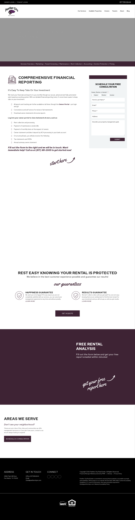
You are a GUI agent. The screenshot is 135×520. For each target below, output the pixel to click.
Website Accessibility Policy (102, 484)
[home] (11, 11)
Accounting (88, 64)
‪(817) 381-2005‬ (43, 150)
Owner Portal (64, 104)
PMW (103, 473)
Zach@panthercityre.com (33, 480)
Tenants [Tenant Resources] (114, 11)
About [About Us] (122, 11)
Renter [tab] (104, 95)
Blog (128, 11)
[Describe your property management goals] (108, 127)
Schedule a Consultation (17, 439)
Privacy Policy (118, 473)
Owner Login (9, 2)
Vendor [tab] (112, 95)
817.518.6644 (125, 2)
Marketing (39, 64)
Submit (117, 139)
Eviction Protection (101, 64)
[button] (48, 476)
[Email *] (108, 105)
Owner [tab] (96, 95)
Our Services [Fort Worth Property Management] (82, 11)
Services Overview (27, 64)
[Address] (108, 116)
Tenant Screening (51, 64)
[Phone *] (108, 111)
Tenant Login (22, 2)
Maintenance (64, 64)
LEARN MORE (30, 301)
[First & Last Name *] (108, 100)
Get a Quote (67, 313)
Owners (106, 11)
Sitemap (109, 473)
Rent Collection (76, 64)
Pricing (111, 64)
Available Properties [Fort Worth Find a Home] (95, 11)
